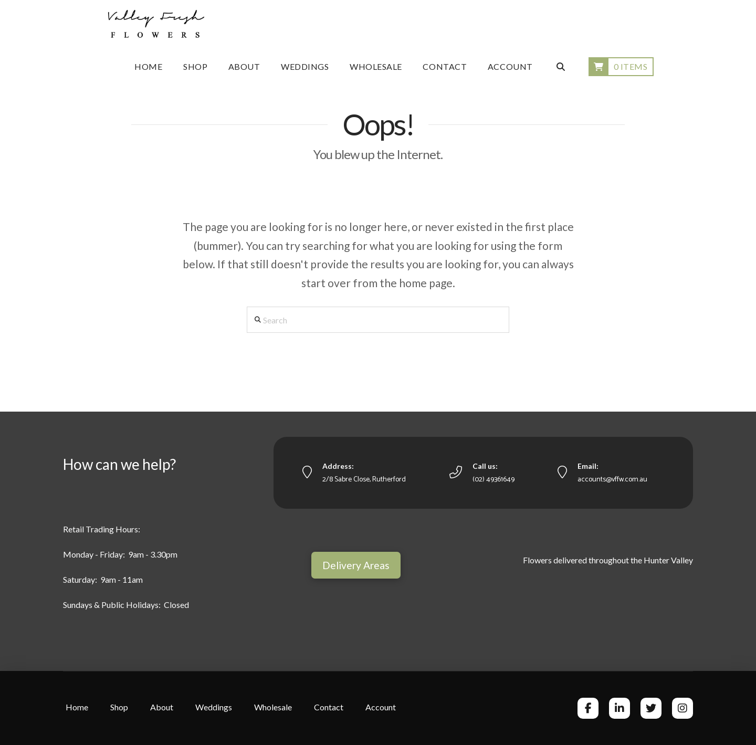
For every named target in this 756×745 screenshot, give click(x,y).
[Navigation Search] (560, 66)
